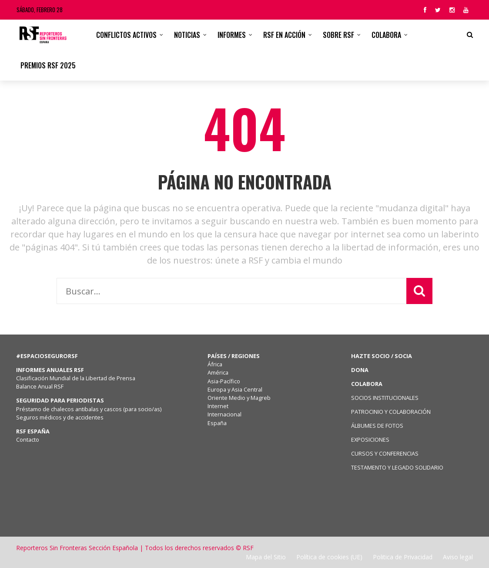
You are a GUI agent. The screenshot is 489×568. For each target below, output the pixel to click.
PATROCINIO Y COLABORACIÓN (391, 412)
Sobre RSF (338, 35)
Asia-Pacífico (224, 381)
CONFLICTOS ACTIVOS (126, 35)
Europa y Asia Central (235, 389)
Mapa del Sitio (266, 557)
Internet (218, 406)
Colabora (386, 35)
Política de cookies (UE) (329, 557)
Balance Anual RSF (40, 386)
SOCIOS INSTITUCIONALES (385, 398)
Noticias (187, 35)
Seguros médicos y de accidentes (61, 417)
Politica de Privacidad (402, 557)
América (218, 372)
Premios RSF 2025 (48, 65)
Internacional (224, 414)
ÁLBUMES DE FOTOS (377, 425)
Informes (232, 35)
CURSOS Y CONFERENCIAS (385, 453)
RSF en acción (284, 35)
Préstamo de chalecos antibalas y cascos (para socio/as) (88, 409)
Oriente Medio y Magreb (239, 398)
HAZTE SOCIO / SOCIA (381, 356)
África (215, 364)
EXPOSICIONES (370, 439)
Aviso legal (458, 557)
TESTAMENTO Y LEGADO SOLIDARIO (397, 467)
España (217, 423)
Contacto (27, 439)
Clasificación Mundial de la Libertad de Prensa (75, 378)
